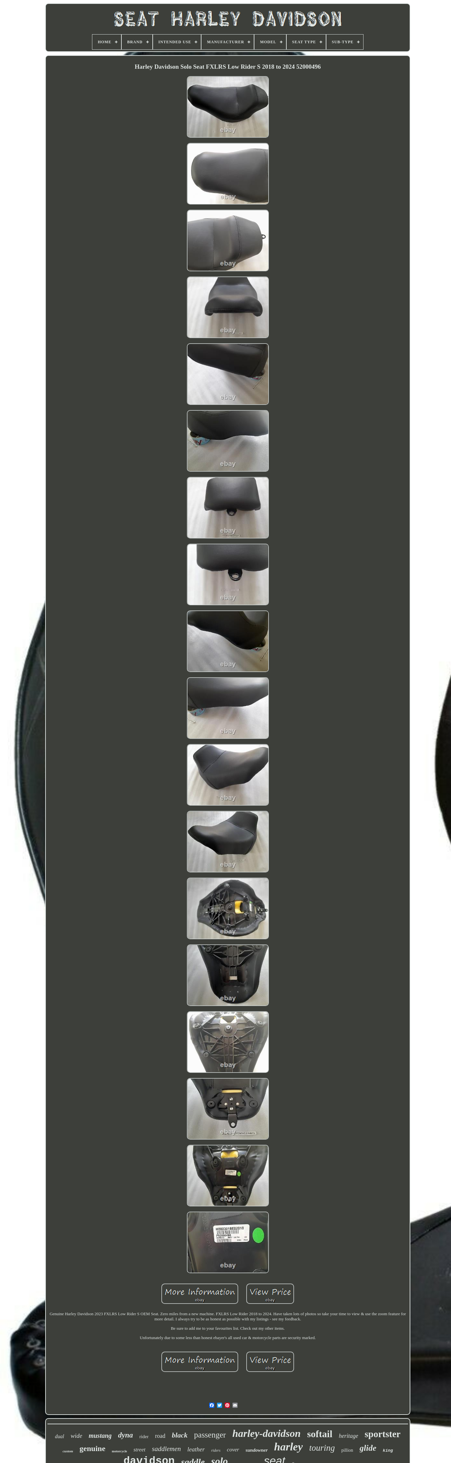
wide (76, 1435)
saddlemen (166, 1449)
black (180, 1435)
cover (233, 1450)
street (139, 1450)
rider (144, 1436)
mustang (100, 1435)
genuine (92, 1448)
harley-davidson (266, 1433)
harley (288, 1447)
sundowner (257, 1450)
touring (322, 1448)
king (388, 1450)
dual (59, 1436)
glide (368, 1448)
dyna (125, 1435)
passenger (210, 1434)
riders (215, 1450)
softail (319, 1433)
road (160, 1436)
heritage (348, 1436)
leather (196, 1449)
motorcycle (119, 1451)
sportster (383, 1434)
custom (68, 1451)
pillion (347, 1450)
